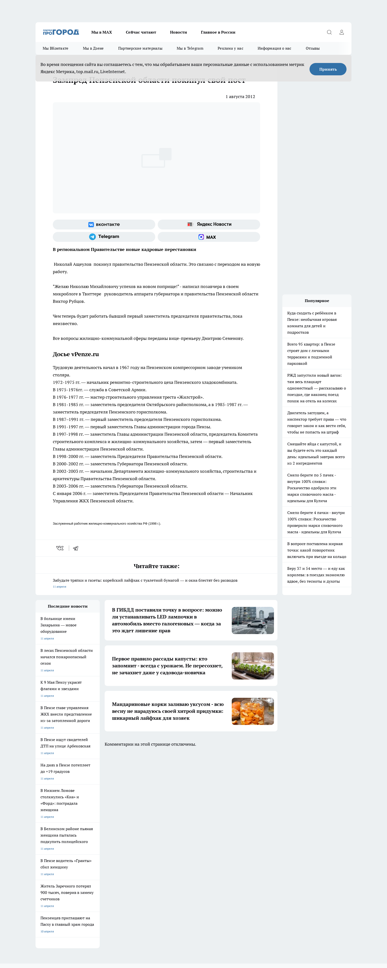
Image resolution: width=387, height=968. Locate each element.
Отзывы (313, 48)
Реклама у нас (230, 48)
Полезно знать (215, 777)
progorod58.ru (110, 865)
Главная (165, 805)
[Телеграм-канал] (104, 237)
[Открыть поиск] (329, 32)
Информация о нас (274, 48)
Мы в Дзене (93, 48)
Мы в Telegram (190, 48)
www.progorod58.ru (73, 818)
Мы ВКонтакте (56, 48)
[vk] (60, 548)
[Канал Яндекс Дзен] (288, 785)
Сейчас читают (141, 32)
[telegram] (77, 548)
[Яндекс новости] (209, 224)
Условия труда (108, 805)
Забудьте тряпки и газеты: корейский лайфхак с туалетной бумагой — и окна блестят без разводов (156, 584)
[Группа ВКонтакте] (104, 224)
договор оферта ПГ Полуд (54, 910)
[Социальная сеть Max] (209, 237)
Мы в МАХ (101, 32)
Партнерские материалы (140, 48)
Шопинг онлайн (46, 777)
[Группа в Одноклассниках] (264, 785)
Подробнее (166, 927)
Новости (178, 32)
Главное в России (218, 32)
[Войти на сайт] (342, 32)
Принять (328, 69)
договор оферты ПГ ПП (52, 915)
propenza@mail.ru (100, 832)
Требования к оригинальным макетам (62, 805)
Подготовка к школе (177, 777)
